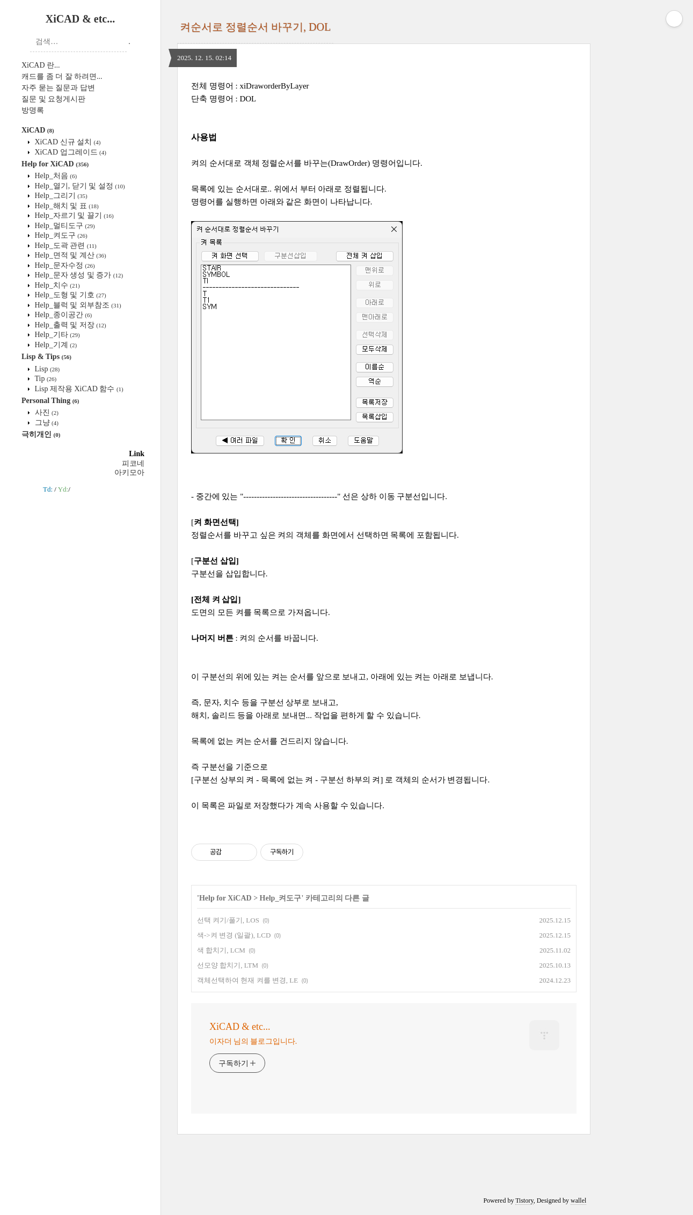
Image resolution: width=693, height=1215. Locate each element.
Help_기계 (55, 345)
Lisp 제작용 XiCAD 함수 (78, 389)
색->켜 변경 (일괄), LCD (234, 935)
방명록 (32, 110)
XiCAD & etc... (80, 19)
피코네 (133, 463)
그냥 (46, 423)
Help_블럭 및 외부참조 (77, 305)
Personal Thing (50, 401)
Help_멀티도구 (64, 226)
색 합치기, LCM (221, 950)
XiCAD (37, 130)
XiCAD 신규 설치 (66, 142)
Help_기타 (56, 335)
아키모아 (129, 473)
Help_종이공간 (62, 315)
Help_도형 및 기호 (69, 295)
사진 (46, 412)
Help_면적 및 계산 (69, 255)
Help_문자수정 (64, 265)
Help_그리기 (60, 196)
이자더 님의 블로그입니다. (253, 1041)
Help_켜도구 (60, 235)
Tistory (524, 1200)
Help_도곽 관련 (65, 245)
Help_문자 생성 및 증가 (78, 275)
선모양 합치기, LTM (227, 965)
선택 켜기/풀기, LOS (228, 920)
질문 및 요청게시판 (53, 99)
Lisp (46, 369)
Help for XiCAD (55, 164)
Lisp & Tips (46, 357)
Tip (44, 379)
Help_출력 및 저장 (69, 325)
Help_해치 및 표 (66, 206)
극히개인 (40, 434)
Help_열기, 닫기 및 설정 (79, 186)
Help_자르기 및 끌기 (73, 215)
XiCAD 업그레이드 (69, 152)
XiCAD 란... (40, 65)
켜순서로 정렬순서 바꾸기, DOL (255, 27)
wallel (578, 1200)
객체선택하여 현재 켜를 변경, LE (247, 980)
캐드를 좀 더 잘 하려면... (62, 76)
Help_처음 (55, 176)
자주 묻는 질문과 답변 (58, 88)
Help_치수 (56, 285)
